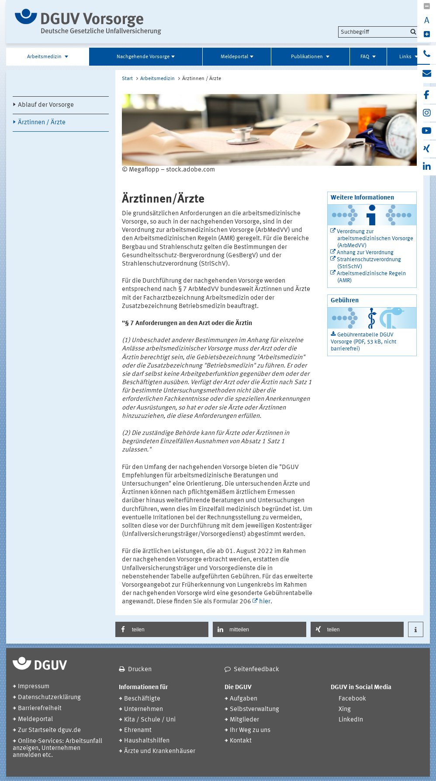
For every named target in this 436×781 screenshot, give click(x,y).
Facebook (352, 699)
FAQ (365, 57)
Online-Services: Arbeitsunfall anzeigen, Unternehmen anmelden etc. (57, 748)
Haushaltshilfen (147, 741)
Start (127, 78)
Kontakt (241, 741)
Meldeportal (234, 57)
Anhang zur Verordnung (365, 253)
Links (406, 57)
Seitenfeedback (256, 669)
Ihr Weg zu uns (250, 730)
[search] (378, 32)
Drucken (140, 669)
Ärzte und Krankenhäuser (159, 751)
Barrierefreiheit (40, 708)
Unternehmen (143, 709)
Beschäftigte (142, 699)
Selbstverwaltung (254, 709)
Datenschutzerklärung (49, 697)
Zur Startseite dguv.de (49, 730)
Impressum (33, 686)
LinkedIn (351, 720)
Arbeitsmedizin (45, 57)
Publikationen (307, 57)
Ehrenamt (138, 730)
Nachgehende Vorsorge (143, 57)
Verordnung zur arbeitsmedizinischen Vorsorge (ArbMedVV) (375, 239)
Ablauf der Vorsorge (46, 105)
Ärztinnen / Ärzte (42, 122)
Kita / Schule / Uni (150, 720)
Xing (345, 709)
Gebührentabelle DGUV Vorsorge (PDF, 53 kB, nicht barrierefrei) (363, 342)
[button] (161, 629)
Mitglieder (244, 720)
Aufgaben (243, 699)
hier (264, 602)
